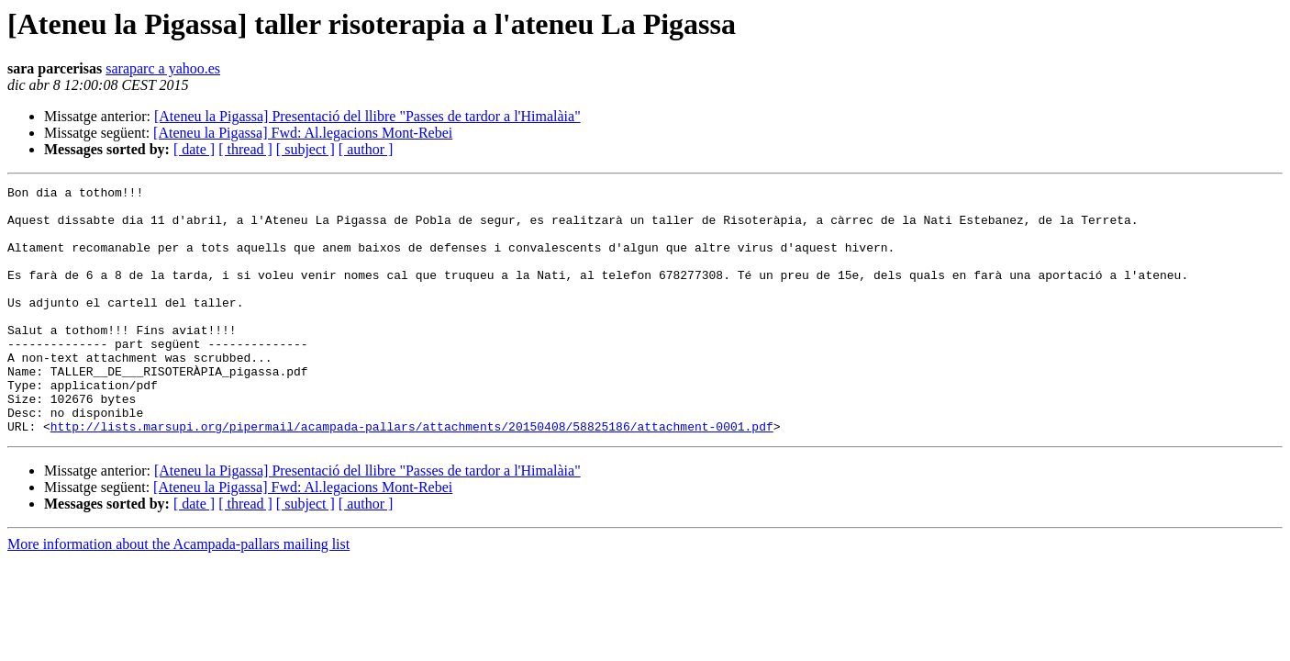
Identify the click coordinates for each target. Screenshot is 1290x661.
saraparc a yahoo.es (163, 68)
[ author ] (366, 149)
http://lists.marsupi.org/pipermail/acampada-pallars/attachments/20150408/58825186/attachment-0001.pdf (411, 475)
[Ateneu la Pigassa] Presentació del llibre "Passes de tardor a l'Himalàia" (367, 116)
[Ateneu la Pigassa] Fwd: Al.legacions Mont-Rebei (302, 132)
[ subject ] (305, 149)
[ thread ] (245, 149)
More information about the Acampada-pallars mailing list (178, 593)
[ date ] (194, 149)
